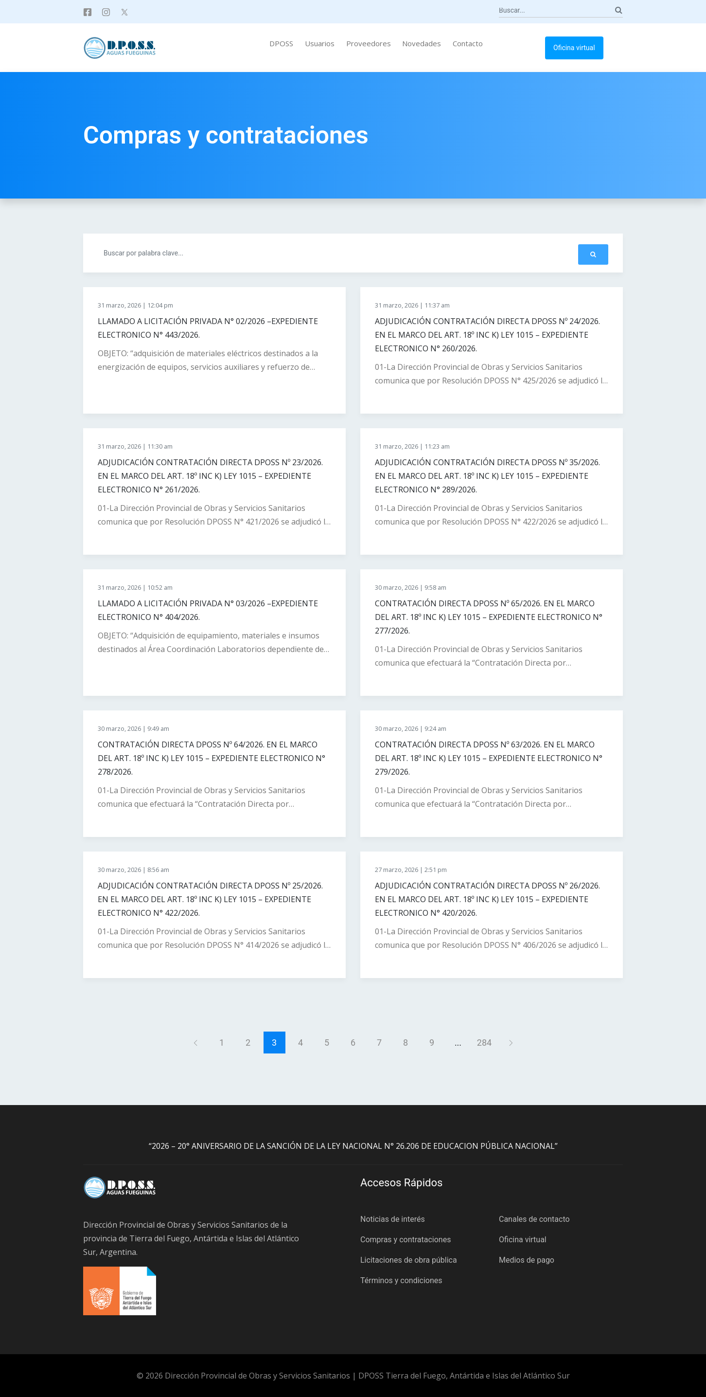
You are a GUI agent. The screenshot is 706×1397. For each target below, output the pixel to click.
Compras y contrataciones (405, 1239)
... (458, 1042)
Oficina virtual (574, 48)
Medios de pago (526, 1260)
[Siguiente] (511, 1042)
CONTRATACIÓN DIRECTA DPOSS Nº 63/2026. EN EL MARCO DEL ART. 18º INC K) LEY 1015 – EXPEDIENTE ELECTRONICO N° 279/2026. (488, 758)
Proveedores (368, 43)
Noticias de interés (392, 1219)
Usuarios (320, 43)
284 (484, 1042)
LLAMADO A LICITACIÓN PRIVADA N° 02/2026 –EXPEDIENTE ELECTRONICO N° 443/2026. (208, 328)
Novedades (421, 43)
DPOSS (281, 43)
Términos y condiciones (401, 1280)
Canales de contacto (534, 1219)
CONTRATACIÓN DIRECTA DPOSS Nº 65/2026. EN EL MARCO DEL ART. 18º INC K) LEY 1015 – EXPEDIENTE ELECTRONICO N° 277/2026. (488, 617)
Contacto (468, 43)
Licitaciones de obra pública (408, 1260)
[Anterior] (196, 1042)
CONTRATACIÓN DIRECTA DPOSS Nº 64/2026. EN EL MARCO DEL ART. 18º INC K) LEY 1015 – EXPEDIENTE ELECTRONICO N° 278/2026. (211, 758)
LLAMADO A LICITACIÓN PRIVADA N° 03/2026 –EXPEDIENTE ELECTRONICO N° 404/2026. (208, 610)
